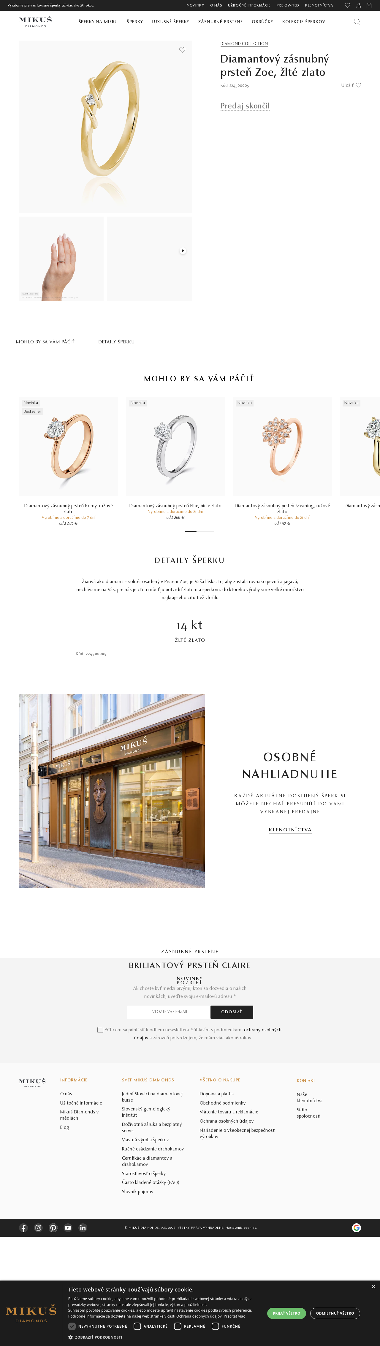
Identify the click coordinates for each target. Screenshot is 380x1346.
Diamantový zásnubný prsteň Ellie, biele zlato (175, 506)
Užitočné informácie (249, 5)
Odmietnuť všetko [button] (335, 1313)
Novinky (195, 5)
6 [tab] (209, 531)
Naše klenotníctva (310, 1207)
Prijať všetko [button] (286, 1313)
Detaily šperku (117, 342)
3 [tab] (201, 531)
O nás (216, 5)
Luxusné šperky (170, 22)
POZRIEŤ (190, 983)
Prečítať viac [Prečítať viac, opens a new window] (234, 1316)
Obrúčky (262, 22)
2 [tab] (198, 531)
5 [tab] (206, 531)
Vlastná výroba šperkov (145, 1249)
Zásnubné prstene (220, 22)
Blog (64, 1237)
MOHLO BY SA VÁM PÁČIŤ (45, 342)
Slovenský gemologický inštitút (146, 1221)
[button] (163, 1337)
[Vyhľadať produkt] (357, 21)
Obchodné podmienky (223, 1212)
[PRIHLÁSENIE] (359, 5)
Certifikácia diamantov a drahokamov (147, 1270)
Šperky (135, 22)
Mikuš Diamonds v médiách (79, 1224)
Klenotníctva (319, 5)
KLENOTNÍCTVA (290, 830)
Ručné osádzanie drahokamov (153, 1258)
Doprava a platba (217, 1203)
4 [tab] (203, 531)
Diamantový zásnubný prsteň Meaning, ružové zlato (282, 509)
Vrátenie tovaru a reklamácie (229, 1221)
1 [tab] (191, 531)
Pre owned (288, 5)
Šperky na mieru (98, 22)
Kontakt (306, 1190)
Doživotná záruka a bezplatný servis (152, 1237)
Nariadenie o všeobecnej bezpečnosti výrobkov (238, 1243)
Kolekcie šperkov (303, 22)
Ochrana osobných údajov (227, 1230)
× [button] (373, 1287)
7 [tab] (212, 531)
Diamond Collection (244, 44)
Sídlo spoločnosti (309, 1222)
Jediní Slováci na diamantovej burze (152, 1206)
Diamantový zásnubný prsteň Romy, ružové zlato (68, 509)
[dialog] (190, 1313)
